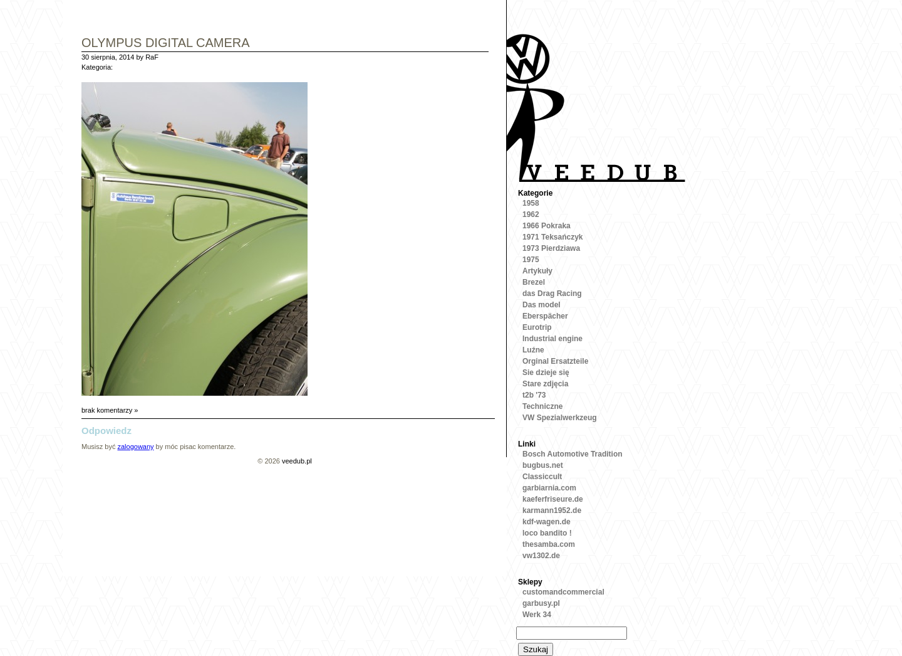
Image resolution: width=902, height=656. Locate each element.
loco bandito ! (547, 533)
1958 (530, 203)
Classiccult (542, 476)
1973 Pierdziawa (551, 248)
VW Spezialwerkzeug (559, 417)
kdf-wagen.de (546, 521)
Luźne (533, 350)
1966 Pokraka (546, 225)
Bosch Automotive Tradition (572, 454)
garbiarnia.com (549, 488)
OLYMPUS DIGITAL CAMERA (165, 44)
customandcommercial (563, 592)
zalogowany (135, 446)
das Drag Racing (552, 293)
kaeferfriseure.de (552, 499)
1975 (530, 259)
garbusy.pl (541, 603)
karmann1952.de (551, 510)
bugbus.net (542, 465)
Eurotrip (537, 327)
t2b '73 (534, 395)
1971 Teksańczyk (552, 237)
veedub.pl (297, 461)
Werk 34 (536, 614)
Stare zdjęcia (545, 383)
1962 (530, 214)
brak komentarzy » (109, 410)
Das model (541, 304)
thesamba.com (548, 544)
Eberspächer (545, 316)
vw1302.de (541, 555)
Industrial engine (552, 338)
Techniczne (542, 406)
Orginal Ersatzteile (555, 361)
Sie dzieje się (545, 372)
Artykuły (537, 271)
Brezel (533, 282)
